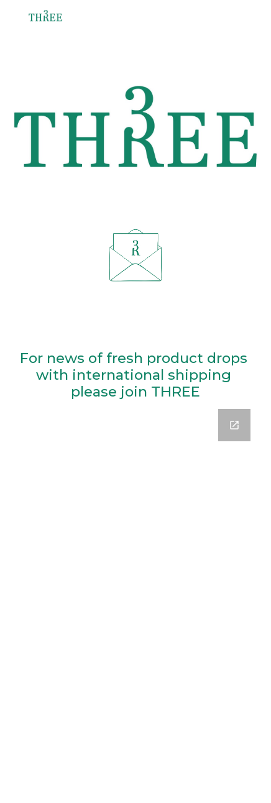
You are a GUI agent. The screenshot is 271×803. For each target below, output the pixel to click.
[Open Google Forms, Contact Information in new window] (234, 425)
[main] (135, 375)
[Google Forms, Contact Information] (135, 598)
